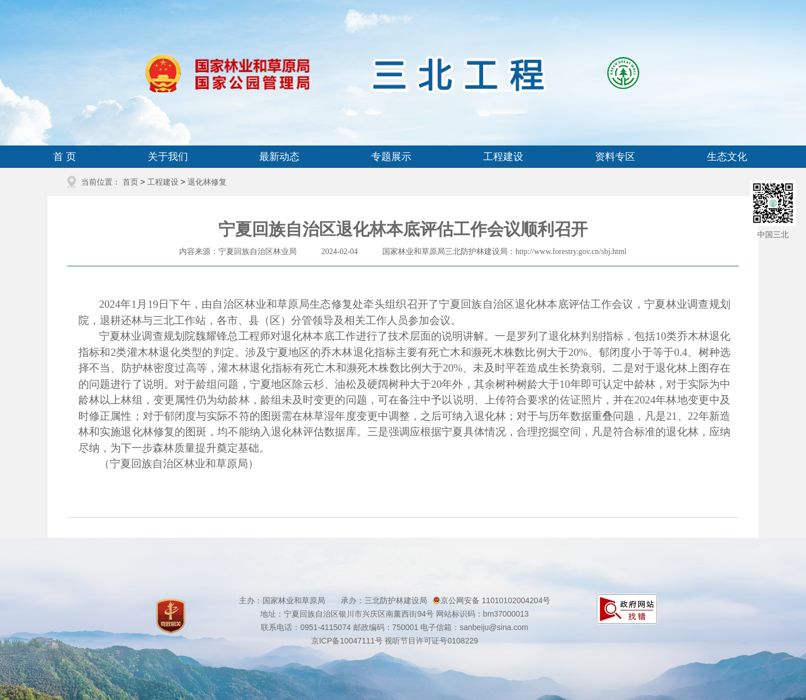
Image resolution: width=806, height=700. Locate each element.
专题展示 (391, 156)
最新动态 (279, 156)
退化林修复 (207, 181)
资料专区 (615, 156)
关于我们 (168, 156)
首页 (130, 181)
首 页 (64, 156)
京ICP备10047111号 (347, 640)
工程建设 (503, 156)
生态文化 (727, 156)
